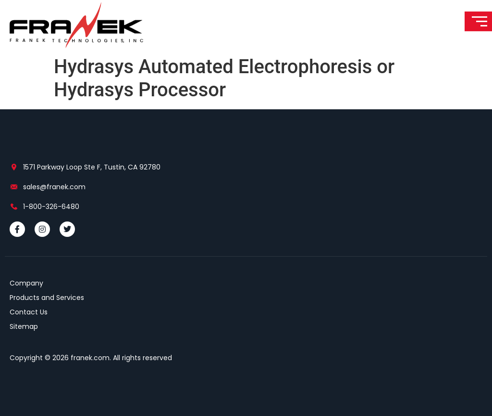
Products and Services (47, 297)
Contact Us (29, 312)
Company (26, 283)
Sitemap (24, 326)
